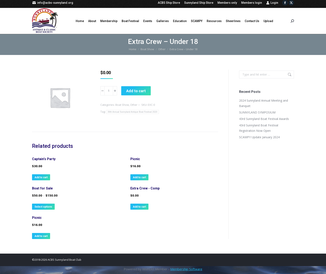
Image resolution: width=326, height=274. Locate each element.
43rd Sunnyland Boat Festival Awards (264, 119)
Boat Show (122, 105)
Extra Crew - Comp (145, 188)
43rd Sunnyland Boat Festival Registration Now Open (258, 128)
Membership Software (186, 269)
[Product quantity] (109, 90)
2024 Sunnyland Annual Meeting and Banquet (263, 103)
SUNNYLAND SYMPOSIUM (257, 112)
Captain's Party (44, 159)
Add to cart (136, 91)
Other (133, 105)
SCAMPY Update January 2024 (259, 137)
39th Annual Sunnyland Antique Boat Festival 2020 (132, 112)
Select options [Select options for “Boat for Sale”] (43, 206)
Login (272, 3)
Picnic (135, 159)
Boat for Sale (42, 188)
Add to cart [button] (41, 177)
